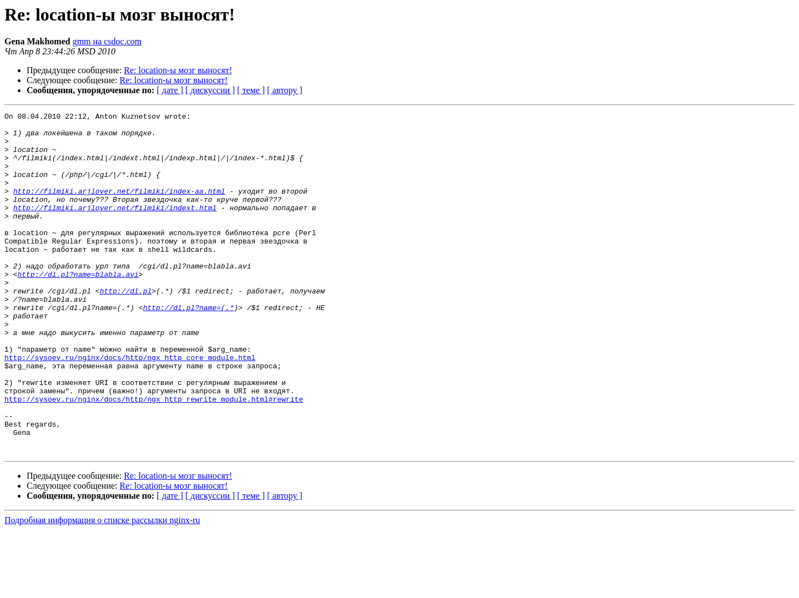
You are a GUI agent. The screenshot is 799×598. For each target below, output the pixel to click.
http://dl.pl (126, 327)
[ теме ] (251, 90)
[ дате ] (169, 90)
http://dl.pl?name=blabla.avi (77, 307)
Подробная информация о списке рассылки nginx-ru (102, 588)
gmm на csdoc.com (107, 41)
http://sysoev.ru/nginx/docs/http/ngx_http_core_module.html (129, 407)
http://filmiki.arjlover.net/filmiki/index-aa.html (119, 207)
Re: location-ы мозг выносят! (178, 70)
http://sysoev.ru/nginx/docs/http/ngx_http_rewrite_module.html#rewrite (153, 457)
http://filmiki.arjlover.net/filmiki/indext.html (115, 227)
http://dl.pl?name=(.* (188, 347)
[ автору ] (284, 90)
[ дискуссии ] (210, 90)
